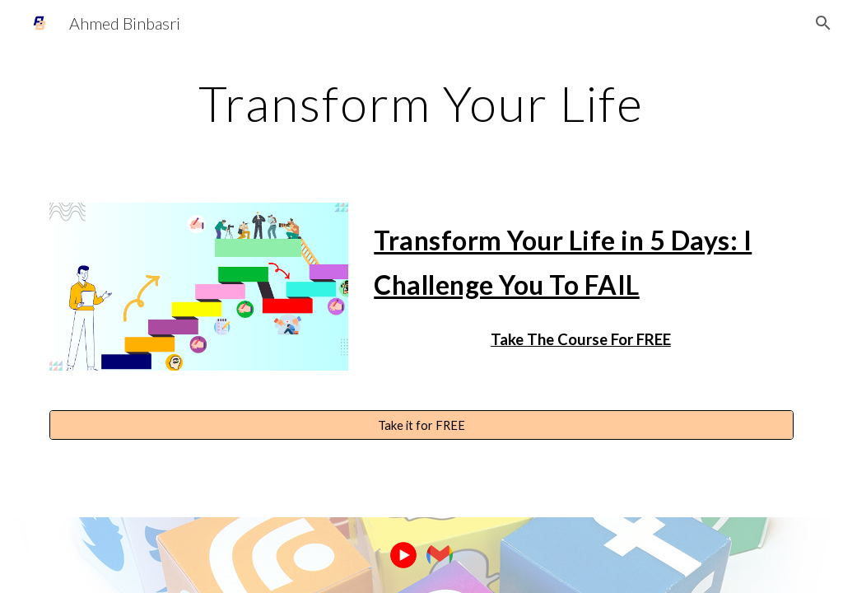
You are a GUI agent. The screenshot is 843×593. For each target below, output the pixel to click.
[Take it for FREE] (422, 425)
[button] (823, 23)
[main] (421, 103)
